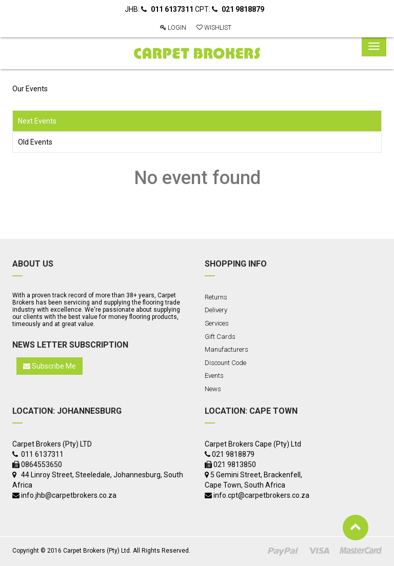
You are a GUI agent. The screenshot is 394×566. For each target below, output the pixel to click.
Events (214, 375)
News (213, 389)
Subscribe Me (49, 366)
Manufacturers (226, 349)
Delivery (216, 310)
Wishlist (213, 27)
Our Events (30, 89)
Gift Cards (220, 336)
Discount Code (225, 363)
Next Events (37, 121)
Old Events (35, 142)
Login (173, 27)
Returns (216, 297)
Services (217, 323)
